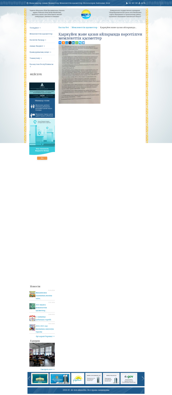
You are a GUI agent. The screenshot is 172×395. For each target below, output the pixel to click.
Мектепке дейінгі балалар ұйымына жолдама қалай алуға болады (41, 107)
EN (136, 3)
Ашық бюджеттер (50, 3)
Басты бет (64, 27)
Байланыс (100, 3)
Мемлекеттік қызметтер (71, 3)
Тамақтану (36, 58)
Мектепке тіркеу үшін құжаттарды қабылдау (41, 115)
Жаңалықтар (35, 3)
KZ (130, 3)
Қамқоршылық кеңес (40, 52)
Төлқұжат (35, 27)
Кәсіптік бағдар (38, 40)
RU (133, 3)
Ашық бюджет (37, 46)
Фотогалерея (89, 3)
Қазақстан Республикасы (41, 65)
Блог (108, 3)
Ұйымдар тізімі (42, 100)
